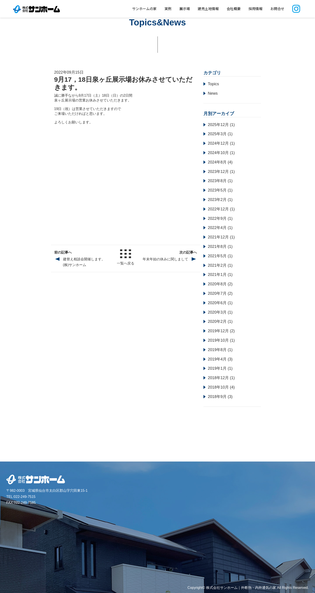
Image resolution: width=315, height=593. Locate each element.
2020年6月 (217, 303)
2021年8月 (217, 246)
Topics (213, 84)
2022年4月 (217, 227)
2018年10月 (218, 387)
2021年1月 (217, 274)
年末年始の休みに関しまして (165, 259)
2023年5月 (217, 190)
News (213, 93)
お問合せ (277, 8)
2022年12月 (218, 209)
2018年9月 (217, 396)
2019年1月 (217, 368)
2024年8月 (217, 162)
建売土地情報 (208, 8)
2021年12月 (218, 237)
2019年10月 (218, 340)
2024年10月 (218, 153)
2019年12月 (218, 331)
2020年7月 (217, 293)
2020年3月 (217, 312)
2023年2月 (217, 199)
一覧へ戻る (125, 257)
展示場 (184, 8)
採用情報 (255, 8)
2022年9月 (217, 218)
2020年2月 (217, 321)
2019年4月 (217, 359)
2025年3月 (217, 134)
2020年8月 (217, 284)
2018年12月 (218, 378)
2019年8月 (217, 350)
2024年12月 (218, 143)
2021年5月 (217, 256)
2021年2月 (217, 265)
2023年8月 (217, 181)
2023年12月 (218, 171)
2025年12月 (218, 125)
